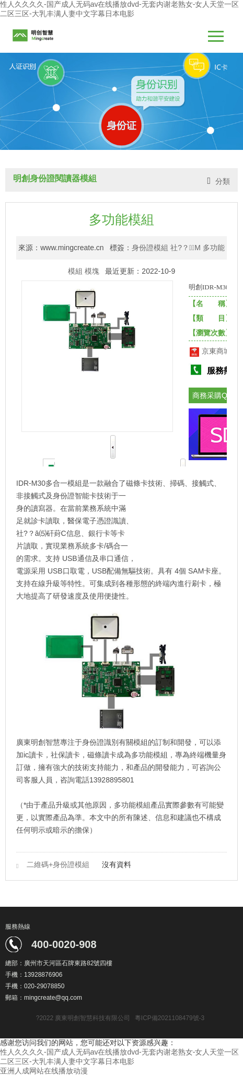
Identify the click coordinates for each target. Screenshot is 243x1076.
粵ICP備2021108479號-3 (169, 1018)
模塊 (92, 271)
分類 (222, 181)
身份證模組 (150, 247)
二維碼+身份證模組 (58, 864)
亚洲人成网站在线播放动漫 (44, 1071)
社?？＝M (185, 247)
